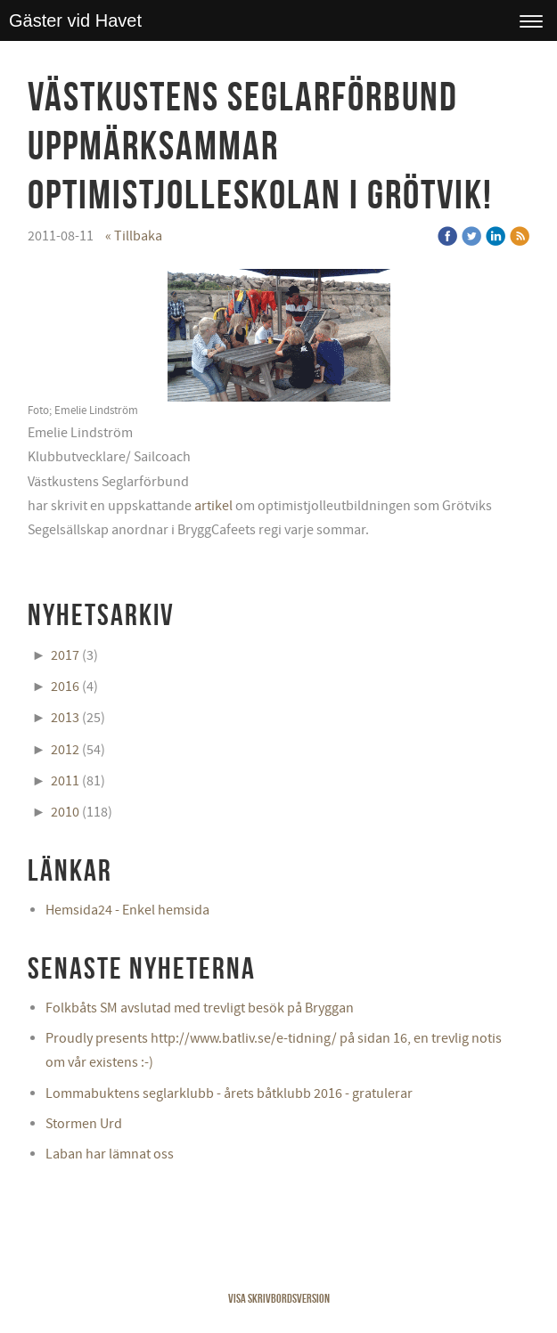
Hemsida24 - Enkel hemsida (127, 910)
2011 (65, 781)
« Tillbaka (133, 236)
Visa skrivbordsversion (279, 1298)
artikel (213, 506)
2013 (65, 718)
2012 (65, 750)
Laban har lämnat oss (109, 1154)
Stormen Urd (83, 1124)
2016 (65, 686)
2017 (65, 655)
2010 (65, 812)
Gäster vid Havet (75, 20)
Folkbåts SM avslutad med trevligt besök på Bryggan (199, 1008)
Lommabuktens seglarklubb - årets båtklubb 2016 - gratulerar (229, 1093)
